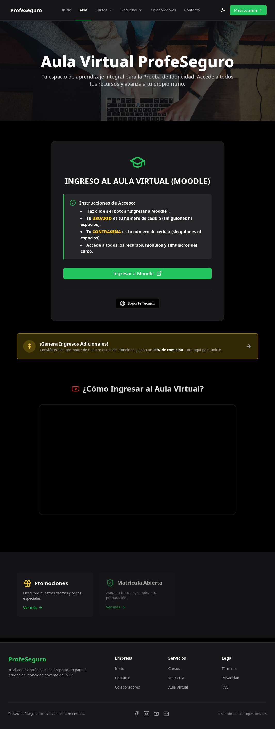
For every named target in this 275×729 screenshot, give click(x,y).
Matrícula (176, 677)
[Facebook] (137, 714)
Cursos (104, 9)
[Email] (166, 714)
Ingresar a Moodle (137, 274)
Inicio (66, 9)
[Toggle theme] (222, 10)
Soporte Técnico (137, 305)
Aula (83, 9)
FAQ (225, 687)
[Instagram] (146, 714)
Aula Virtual (178, 687)
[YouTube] (156, 714)
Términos (229, 668)
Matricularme (248, 10)
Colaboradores (163, 9)
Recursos (132, 9)
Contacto (192, 9)
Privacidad (230, 677)
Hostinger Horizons (253, 713)
